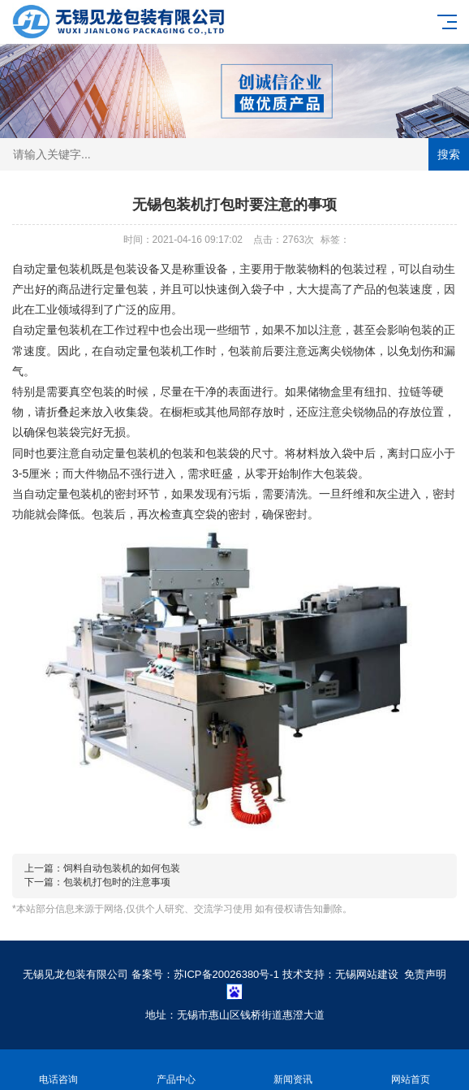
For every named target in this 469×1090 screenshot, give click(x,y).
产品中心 (176, 1070)
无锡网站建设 (366, 974)
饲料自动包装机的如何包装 (121, 868)
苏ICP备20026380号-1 (226, 974)
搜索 (448, 154)
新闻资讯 (293, 1070)
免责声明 (425, 974)
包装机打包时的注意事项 (116, 882)
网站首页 (411, 1070)
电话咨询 (59, 1070)
